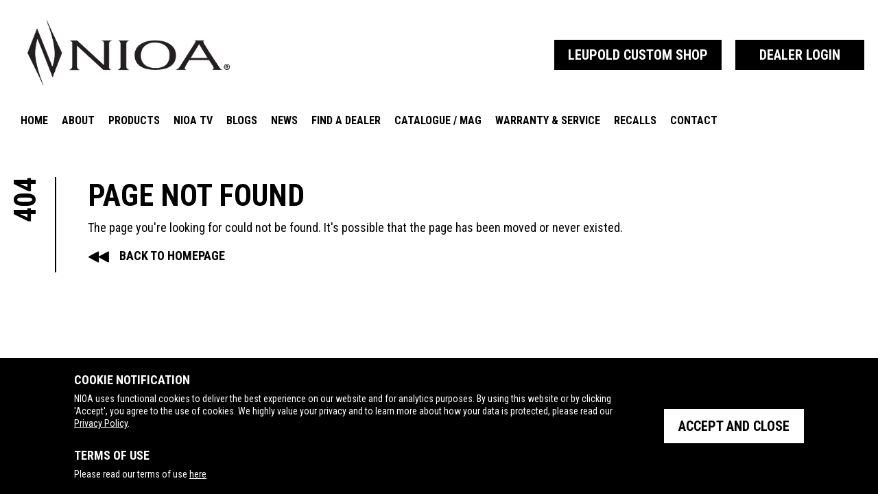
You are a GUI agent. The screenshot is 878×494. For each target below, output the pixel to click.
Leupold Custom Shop (638, 55)
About (78, 120)
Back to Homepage (172, 255)
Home (34, 120)
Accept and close (734, 426)
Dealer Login (799, 55)
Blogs (241, 120)
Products (134, 120)
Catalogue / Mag (438, 120)
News (284, 120)
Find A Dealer (346, 120)
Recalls (635, 120)
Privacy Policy (101, 423)
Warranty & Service (547, 120)
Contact (693, 120)
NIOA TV (193, 120)
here (197, 474)
